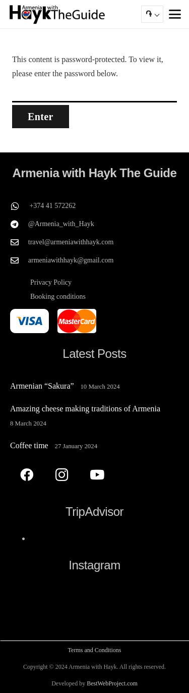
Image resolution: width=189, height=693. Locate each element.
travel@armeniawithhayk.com (71, 242)
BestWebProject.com (112, 683)
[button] (174, 14)
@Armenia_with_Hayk (61, 224)
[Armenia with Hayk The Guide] (57, 14)
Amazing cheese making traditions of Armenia (85, 408)
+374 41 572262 (52, 205)
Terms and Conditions (94, 650)
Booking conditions (58, 296)
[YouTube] (97, 474)
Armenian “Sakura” (42, 386)
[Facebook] (26, 474)
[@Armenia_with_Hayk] (19, 224)
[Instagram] (61, 474)
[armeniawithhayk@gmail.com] (19, 260)
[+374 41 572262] (19, 205)
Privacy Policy (51, 282)
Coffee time (29, 445)
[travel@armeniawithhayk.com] (19, 242)
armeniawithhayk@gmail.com (71, 260)
